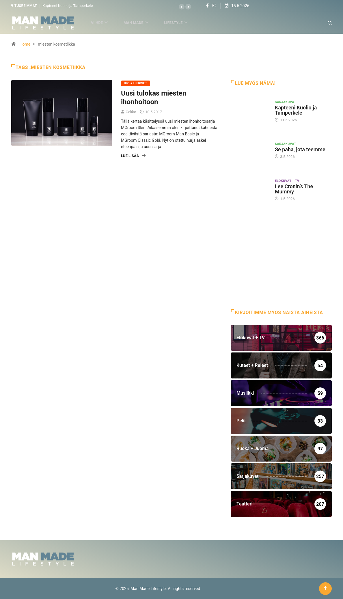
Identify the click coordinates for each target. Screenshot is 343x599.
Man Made (138, 22)
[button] (181, 7)
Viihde (102, 22)
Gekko (131, 111)
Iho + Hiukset (135, 83)
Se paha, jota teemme (300, 149)
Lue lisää (133, 155)
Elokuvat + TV (287, 180)
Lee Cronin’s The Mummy (294, 188)
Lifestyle (178, 22)
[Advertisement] (281, 262)
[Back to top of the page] (325, 588)
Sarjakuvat (285, 102)
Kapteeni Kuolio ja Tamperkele (67, 5)
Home (24, 44)
